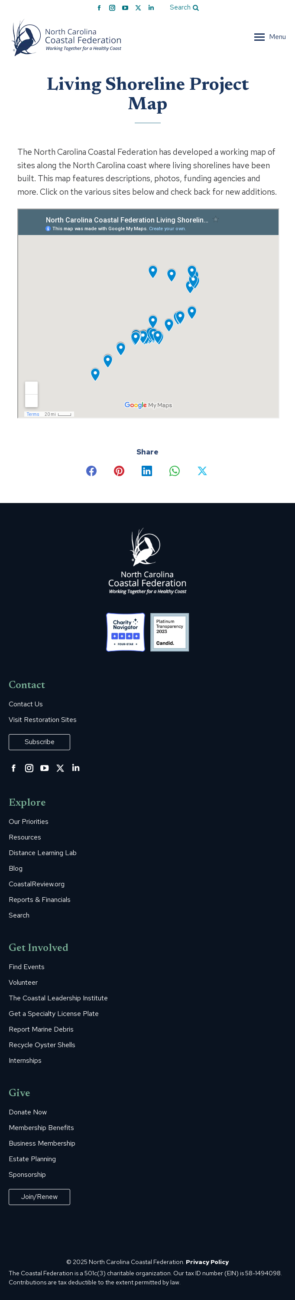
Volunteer (23, 982)
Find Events (27, 967)
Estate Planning (32, 1159)
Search (19, 915)
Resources (25, 837)
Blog (16, 868)
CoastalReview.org (37, 884)
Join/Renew (39, 1196)
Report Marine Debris (41, 1029)
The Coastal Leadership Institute (58, 998)
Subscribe (40, 741)
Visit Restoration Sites (43, 719)
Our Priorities (29, 821)
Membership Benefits (41, 1128)
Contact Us (26, 704)
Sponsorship (27, 1174)
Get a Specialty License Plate (54, 1013)
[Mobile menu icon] (270, 37)
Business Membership (42, 1143)
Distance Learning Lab (43, 853)
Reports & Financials (40, 899)
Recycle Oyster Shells (42, 1045)
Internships (25, 1060)
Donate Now (28, 1112)
